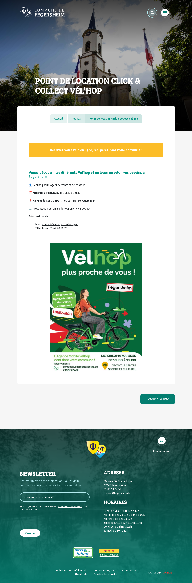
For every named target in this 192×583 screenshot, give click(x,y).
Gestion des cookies (106, 574)
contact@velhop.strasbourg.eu (60, 224)
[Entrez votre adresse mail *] (55, 497)
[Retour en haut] (162, 444)
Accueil (58, 118)
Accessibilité (128, 570)
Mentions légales (105, 570)
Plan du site (81, 574)
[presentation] (45, 519)
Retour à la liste (157, 399)
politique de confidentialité (70, 506)
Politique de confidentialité (72, 570)
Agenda (76, 118)
